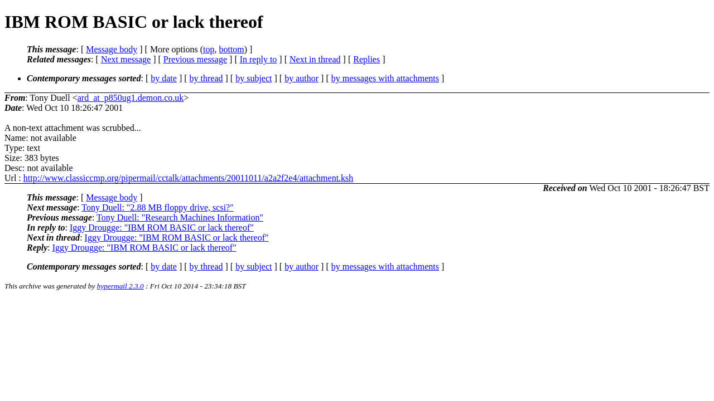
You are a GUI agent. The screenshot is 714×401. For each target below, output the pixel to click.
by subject (253, 78)
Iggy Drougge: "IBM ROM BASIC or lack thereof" (162, 227)
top (208, 49)
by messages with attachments (385, 78)
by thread (206, 78)
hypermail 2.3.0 (120, 286)
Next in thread (315, 59)
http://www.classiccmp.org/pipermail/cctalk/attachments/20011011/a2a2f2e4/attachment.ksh (188, 178)
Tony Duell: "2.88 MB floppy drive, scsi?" (157, 207)
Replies (366, 59)
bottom (231, 49)
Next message (126, 59)
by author (301, 78)
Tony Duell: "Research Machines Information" (180, 217)
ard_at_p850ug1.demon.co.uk (131, 97)
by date (164, 78)
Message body (111, 49)
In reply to (258, 59)
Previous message (195, 59)
